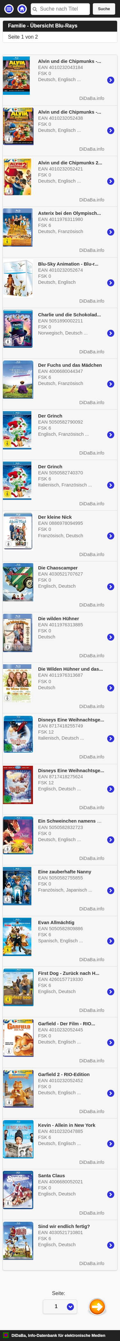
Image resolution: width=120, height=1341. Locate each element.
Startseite (22, 9)
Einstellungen (9, 9)
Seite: (60, 1293)
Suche (104, 9)
